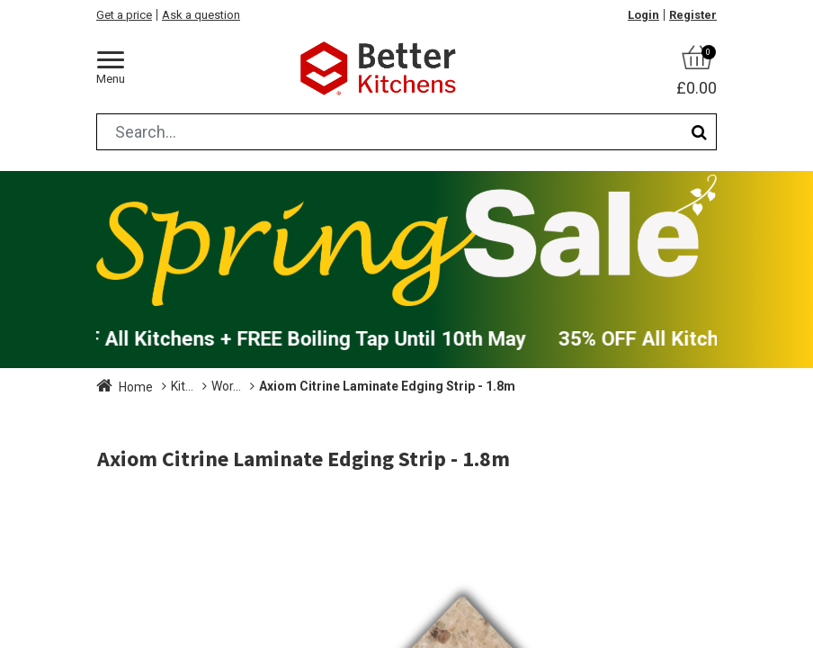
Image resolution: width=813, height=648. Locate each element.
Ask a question (201, 15)
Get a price (124, 15)
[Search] (699, 131)
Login (643, 15)
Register (693, 15)
